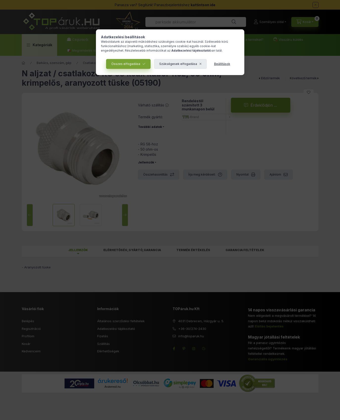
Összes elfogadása (125, 64)
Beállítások (222, 64)
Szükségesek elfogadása (178, 64)
